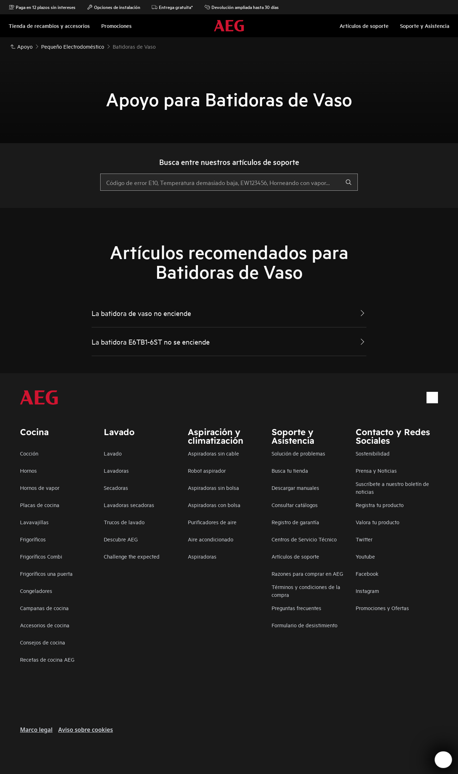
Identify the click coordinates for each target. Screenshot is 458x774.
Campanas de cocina (44, 607)
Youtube (365, 556)
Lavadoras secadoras (129, 504)
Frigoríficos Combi (41, 556)
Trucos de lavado (124, 522)
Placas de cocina (39, 504)
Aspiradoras (202, 556)
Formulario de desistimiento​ (304, 625)
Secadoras (116, 487)
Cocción (29, 453)
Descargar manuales (295, 487)
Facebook (367, 573)
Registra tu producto (380, 504)
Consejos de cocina (42, 642)
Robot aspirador (207, 470)
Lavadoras (116, 470)
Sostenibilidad (373, 453)
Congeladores (36, 590)
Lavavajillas (34, 522)
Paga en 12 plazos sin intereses (42, 7)
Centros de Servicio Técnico (304, 539)
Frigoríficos (33, 539)
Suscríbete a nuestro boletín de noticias (392, 487)
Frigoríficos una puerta (46, 573)
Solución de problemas (298, 453)
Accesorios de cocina (44, 625)
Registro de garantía (295, 522)
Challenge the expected (132, 556)
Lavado (113, 453)
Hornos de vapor (39, 487)
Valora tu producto (377, 522)
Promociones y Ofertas (382, 607)
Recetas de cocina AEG (47, 659)
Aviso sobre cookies (85, 730)
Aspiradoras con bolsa (214, 504)
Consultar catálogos (295, 504)
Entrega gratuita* (172, 7)
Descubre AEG (121, 539)
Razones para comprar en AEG (307, 573)
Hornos (28, 470)
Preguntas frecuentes (296, 607)
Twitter (364, 539)
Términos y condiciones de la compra (306, 590)
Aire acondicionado (210, 539)
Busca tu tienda (290, 470)
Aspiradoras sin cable (213, 453)
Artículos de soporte (295, 556)
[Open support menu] (443, 759)
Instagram (367, 590)
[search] (348, 182)
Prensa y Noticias (376, 470)
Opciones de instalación (113, 7)
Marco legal (36, 730)
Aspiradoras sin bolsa (213, 487)
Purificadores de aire (212, 522)
